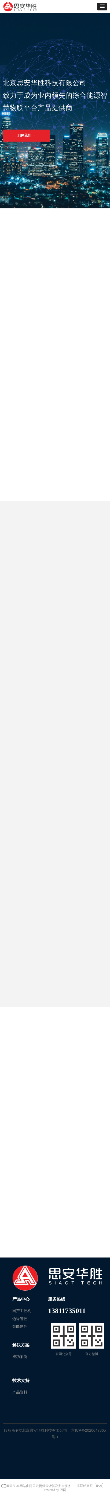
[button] (102, 6)
